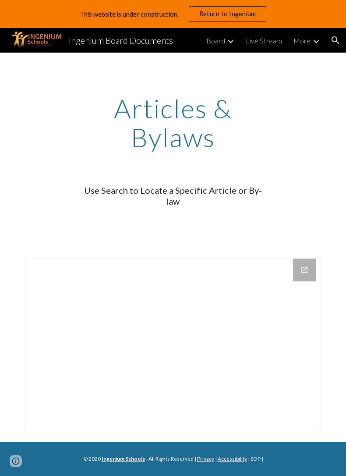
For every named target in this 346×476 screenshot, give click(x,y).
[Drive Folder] (173, 345)
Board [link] (215, 40)
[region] (173, 14)
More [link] (302, 40)
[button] (335, 40)
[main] (172, 123)
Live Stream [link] (264, 40)
